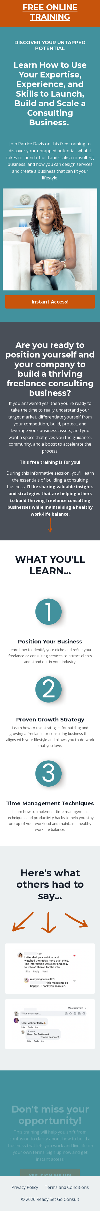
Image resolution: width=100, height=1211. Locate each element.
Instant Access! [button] (50, 301)
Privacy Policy (24, 1187)
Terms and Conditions (67, 1187)
